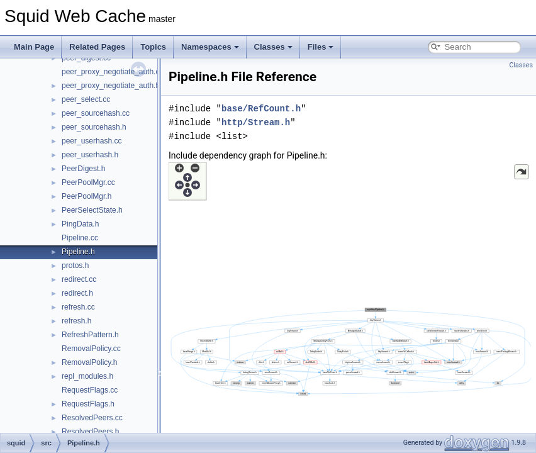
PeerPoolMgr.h (86, 196)
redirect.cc (79, 279)
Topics (153, 47)
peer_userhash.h (90, 154)
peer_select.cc (86, 99)
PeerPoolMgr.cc (88, 182)
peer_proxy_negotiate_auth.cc (112, 71)
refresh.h (76, 320)
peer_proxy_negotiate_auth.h (111, 85)
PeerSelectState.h (92, 210)
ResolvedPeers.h (90, 431)
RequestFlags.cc (90, 390)
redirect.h (77, 293)
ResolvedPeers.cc (92, 417)
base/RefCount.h (261, 109)
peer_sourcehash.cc (96, 113)
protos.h (75, 265)
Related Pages (97, 47)
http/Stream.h (255, 122)
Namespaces (210, 47)
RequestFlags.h (88, 404)
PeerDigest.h (83, 168)
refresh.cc (78, 307)
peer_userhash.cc (91, 141)
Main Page (34, 47)
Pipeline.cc (80, 237)
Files (321, 47)
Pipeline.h (78, 251)
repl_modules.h (87, 376)
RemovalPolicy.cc (91, 348)
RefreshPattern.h (90, 334)
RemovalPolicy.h (89, 362)
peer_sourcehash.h (94, 127)
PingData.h (80, 224)
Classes (273, 47)
